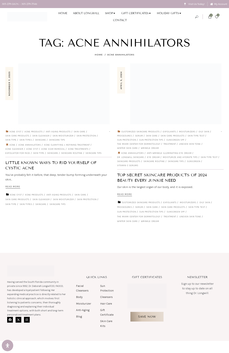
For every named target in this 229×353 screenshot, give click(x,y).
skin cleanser (41, 135)
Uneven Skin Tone (190, 144)
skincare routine (71, 153)
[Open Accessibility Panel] (7, 345)
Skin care (79, 131)
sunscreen (193, 161)
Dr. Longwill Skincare (130, 157)
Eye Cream (153, 157)
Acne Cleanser (14, 149)
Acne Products (34, 131)
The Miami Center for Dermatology (138, 144)
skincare (40, 140)
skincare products (128, 161)
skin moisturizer (63, 135)
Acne (12, 145)
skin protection (86, 135)
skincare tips (57, 140)
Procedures (124, 135)
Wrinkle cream (150, 148)
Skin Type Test (196, 135)
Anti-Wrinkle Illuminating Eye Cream (169, 153)
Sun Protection (126, 140)
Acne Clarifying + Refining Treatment (67, 145)
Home (99, 54)
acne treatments (78, 149)
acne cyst (15, 131)
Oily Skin (204, 131)
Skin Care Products (17, 135)
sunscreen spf (175, 140)
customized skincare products (140, 131)
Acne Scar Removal (53, 149)
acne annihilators (120, 54)
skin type (10, 140)
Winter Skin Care (127, 148)
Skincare (52, 153)
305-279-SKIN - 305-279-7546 (19, 4)
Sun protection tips (151, 140)
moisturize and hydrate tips (180, 157)
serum (139, 135)
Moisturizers (187, 131)
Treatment (170, 144)
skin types (26, 140)
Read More (13, 186)
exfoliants (169, 131)
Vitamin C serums (127, 165)
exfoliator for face (17, 153)
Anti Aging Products (58, 131)
